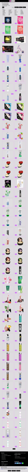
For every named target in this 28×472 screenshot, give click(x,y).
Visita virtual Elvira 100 (4, 454)
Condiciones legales (17, 456)
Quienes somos (3, 456)
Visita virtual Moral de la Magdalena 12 (6, 455)
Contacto (16, 455)
